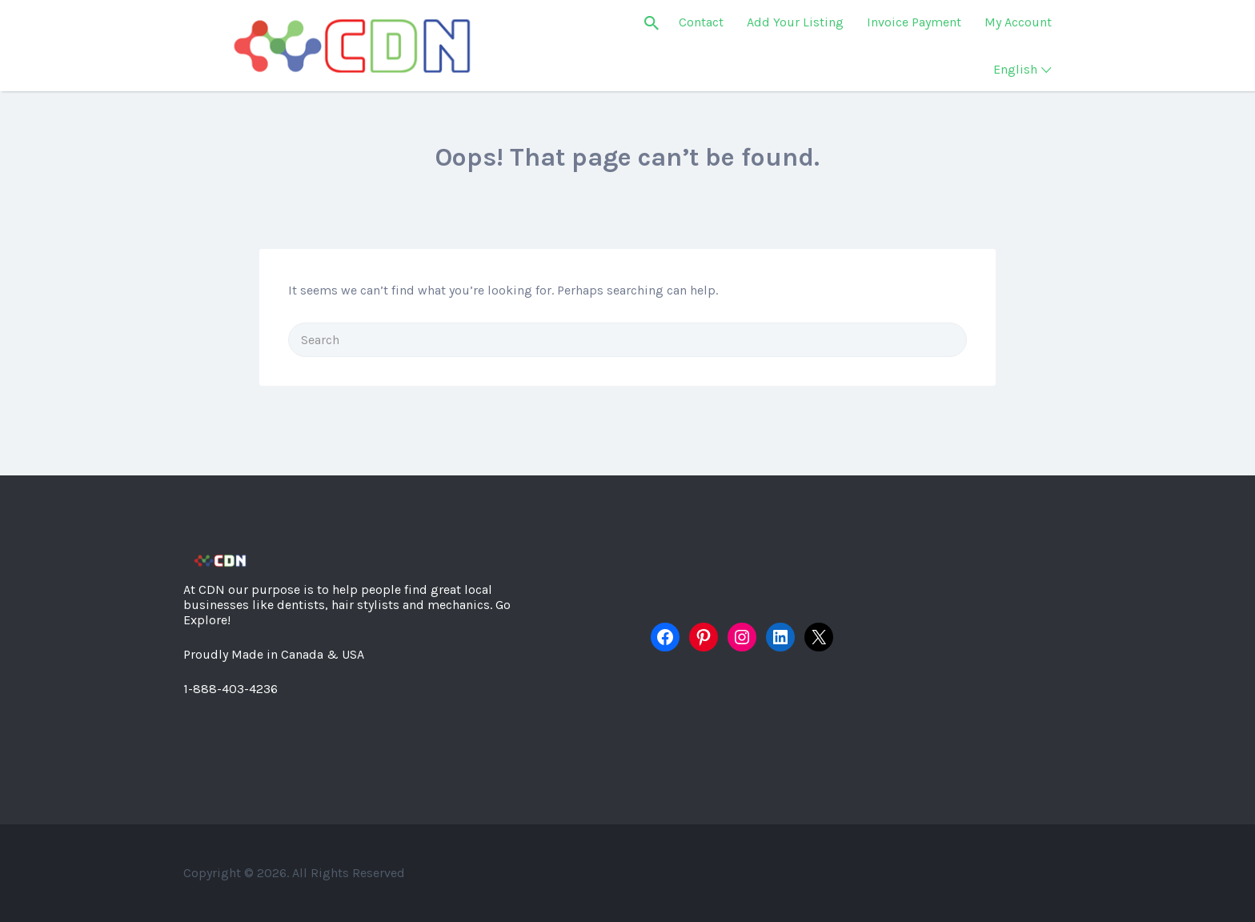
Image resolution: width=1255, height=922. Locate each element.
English (1015, 69)
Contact (701, 22)
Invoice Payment (914, 22)
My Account (1018, 22)
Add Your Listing (795, 22)
